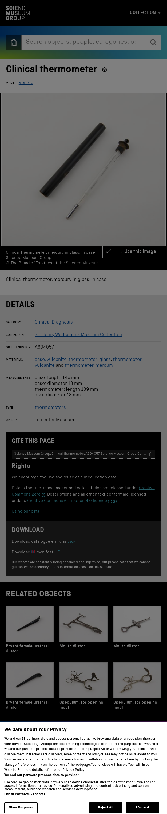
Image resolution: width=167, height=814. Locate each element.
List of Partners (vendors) (24, 798)
